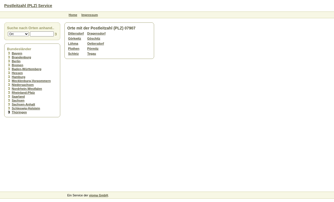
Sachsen (18, 100)
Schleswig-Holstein (26, 108)
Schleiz (73, 53)
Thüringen (19, 112)
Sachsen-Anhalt (23, 104)
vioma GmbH (98, 195)
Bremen (17, 65)
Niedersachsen (23, 84)
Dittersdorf (76, 33)
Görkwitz (74, 38)
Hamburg (18, 77)
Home (73, 15)
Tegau (91, 53)
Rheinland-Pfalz (23, 92)
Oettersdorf (95, 43)
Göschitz (93, 38)
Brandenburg (21, 57)
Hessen (17, 73)
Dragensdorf (96, 33)
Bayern (17, 53)
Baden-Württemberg (26, 69)
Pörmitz (92, 48)
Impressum (90, 15)
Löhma (73, 43)
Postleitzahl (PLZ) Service (28, 5)
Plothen (73, 48)
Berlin (16, 61)
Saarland (18, 96)
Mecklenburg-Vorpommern (31, 80)
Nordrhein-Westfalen (27, 88)
